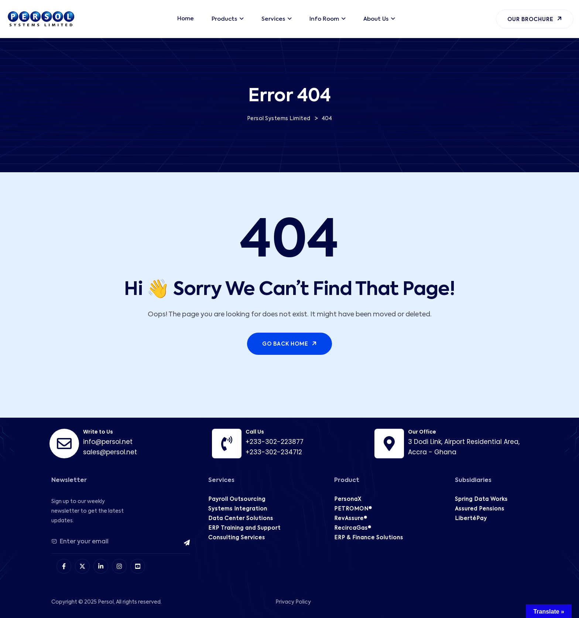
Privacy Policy (293, 602)
